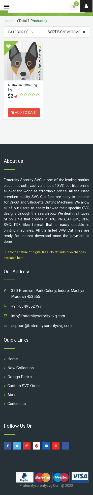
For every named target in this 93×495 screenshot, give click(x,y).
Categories (20, 32)
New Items (66, 32)
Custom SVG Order (23, 385)
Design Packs (19, 376)
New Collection (20, 368)
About (12, 394)
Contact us (16, 403)
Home (9, 21)
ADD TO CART (24, 113)
